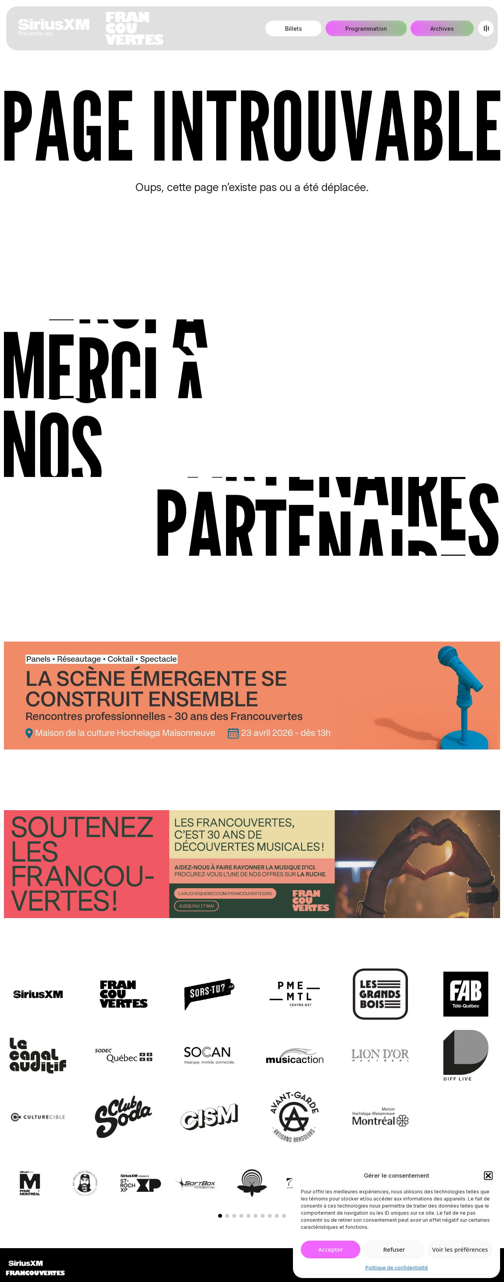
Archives (442, 28)
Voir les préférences (460, 1249)
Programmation (366, 28)
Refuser (394, 1249)
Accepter (330, 1249)
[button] (488, 1176)
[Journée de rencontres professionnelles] (252, 697)
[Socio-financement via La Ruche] (252, 865)
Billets (293, 28)
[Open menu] (486, 28)
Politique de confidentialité (396, 1268)
